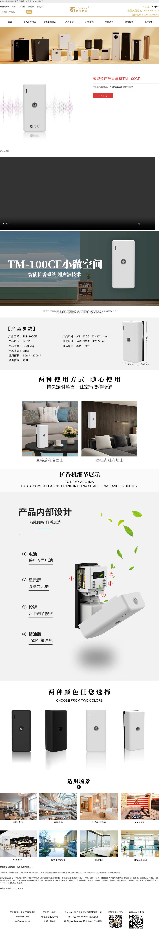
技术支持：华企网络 (92, 921)
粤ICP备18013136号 (78, 917)
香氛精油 (40, 7)
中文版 (146, 7)
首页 (10, 22)
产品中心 (69, 22)
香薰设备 (31, 7)
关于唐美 (89, 22)
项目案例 (109, 22)
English (155, 7)
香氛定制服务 (49, 22)
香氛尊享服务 (29, 22)
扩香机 (22, 7)
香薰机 (14, 7)
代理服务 (129, 22)
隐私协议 (93, 917)
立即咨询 (102, 95)
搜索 (29, 12)
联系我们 (149, 22)
